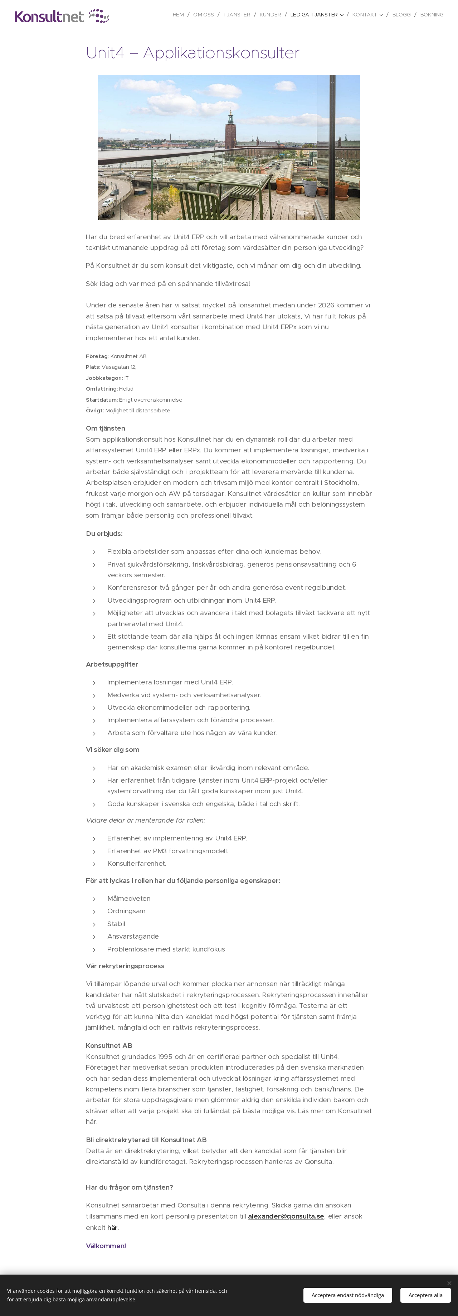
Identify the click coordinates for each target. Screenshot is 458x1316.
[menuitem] (184, 15)
